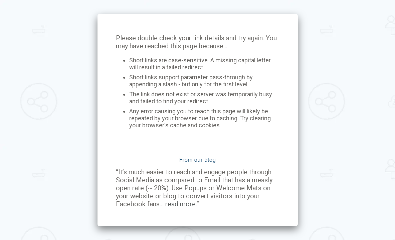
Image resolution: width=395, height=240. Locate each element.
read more (180, 204)
